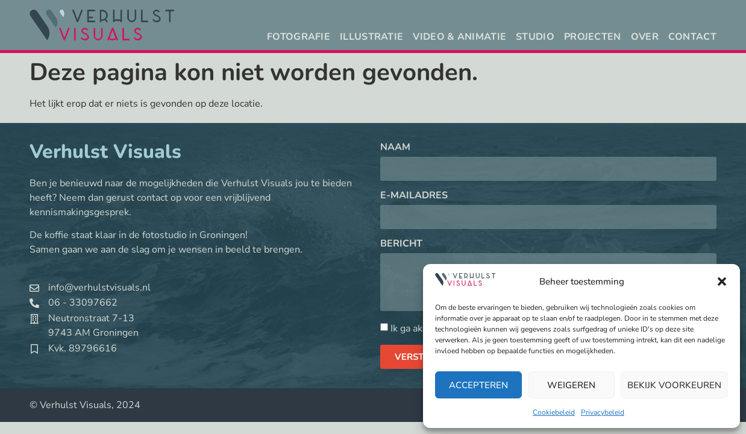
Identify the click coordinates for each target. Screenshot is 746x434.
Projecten (592, 36)
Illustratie (371, 36)
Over (645, 36)
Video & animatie (459, 36)
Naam (395, 148)
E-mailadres (414, 196)
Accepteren (478, 385)
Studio (535, 36)
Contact (692, 36)
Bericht (401, 244)
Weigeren (571, 385)
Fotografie (298, 36)
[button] (722, 281)
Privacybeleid (602, 412)
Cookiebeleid (554, 412)
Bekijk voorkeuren (674, 385)
